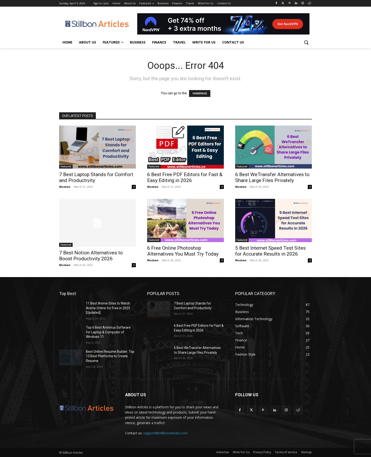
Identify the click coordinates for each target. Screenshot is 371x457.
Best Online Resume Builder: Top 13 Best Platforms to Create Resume (110, 356)
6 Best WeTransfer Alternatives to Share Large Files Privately (272, 177)
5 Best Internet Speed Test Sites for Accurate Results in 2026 (270, 251)
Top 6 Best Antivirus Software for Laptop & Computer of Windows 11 (108, 332)
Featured (66, 166)
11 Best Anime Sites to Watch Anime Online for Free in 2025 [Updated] (108, 307)
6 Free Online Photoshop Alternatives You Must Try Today (183, 251)
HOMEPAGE (200, 93)
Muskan (65, 186)
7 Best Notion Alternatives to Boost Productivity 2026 (91, 255)
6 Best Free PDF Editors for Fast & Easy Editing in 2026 (184, 177)
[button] (306, 42)
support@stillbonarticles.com (165, 433)
